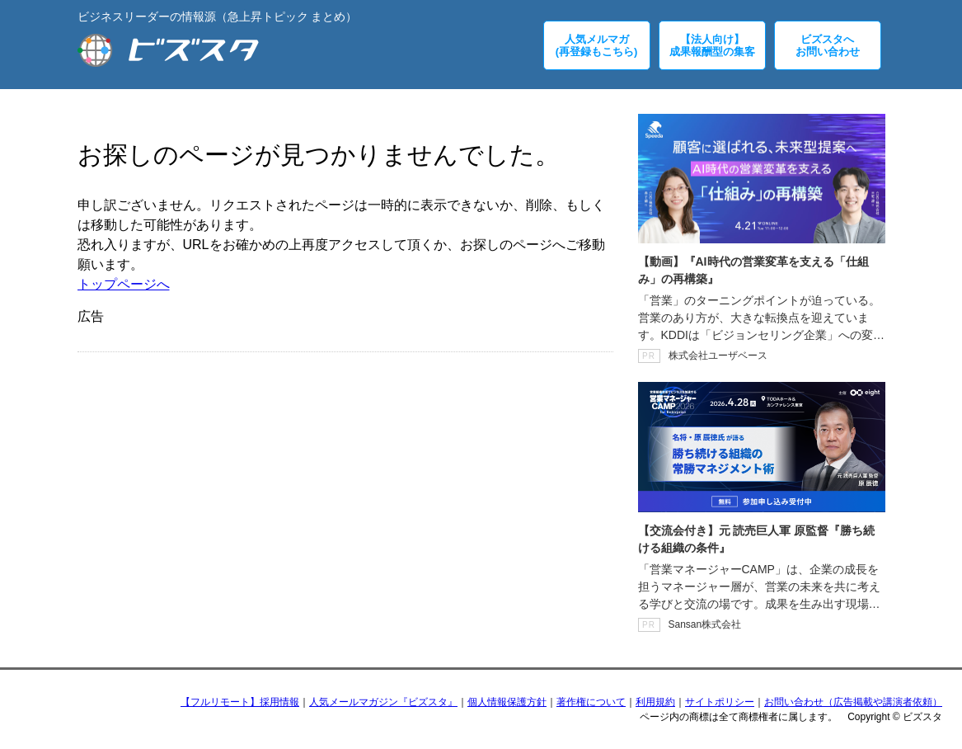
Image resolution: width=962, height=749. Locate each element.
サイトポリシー (719, 702)
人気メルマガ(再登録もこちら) (597, 45)
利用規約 (655, 702)
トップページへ (123, 284)
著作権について (591, 702)
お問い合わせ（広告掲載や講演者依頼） (853, 702)
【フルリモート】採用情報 (240, 702)
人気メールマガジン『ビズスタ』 (383, 702)
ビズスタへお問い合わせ (827, 45)
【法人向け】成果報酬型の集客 (712, 45)
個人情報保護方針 (507, 702)
